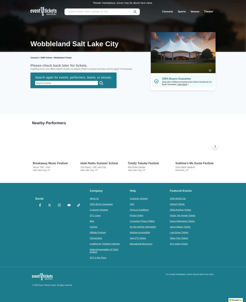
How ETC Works (138, 238)
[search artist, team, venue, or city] (102, 11)
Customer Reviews (99, 210)
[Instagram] (59, 205)
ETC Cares (95, 215)
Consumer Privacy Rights (142, 221)
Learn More (183, 84)
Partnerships (96, 238)
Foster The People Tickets (182, 215)
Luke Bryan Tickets (179, 232)
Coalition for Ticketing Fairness (105, 244)
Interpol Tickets (177, 204)
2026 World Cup (178, 198)
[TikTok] (78, 205)
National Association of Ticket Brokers (104, 250)
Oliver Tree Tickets (179, 238)
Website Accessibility (140, 232)
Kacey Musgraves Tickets (182, 221)
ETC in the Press (98, 257)
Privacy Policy (136, 215)
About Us (94, 198)
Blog (92, 221)
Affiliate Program (98, 232)
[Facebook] (40, 205)
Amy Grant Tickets (179, 244)
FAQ (132, 204)
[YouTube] (69, 205)
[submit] (135, 12)
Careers (94, 227)
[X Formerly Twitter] (50, 205)
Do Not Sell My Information (143, 227)
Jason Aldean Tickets (180, 227)
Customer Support (139, 198)
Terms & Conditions (139, 210)
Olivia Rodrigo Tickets (180, 210)
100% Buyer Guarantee (101, 204)
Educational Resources (141, 244)
